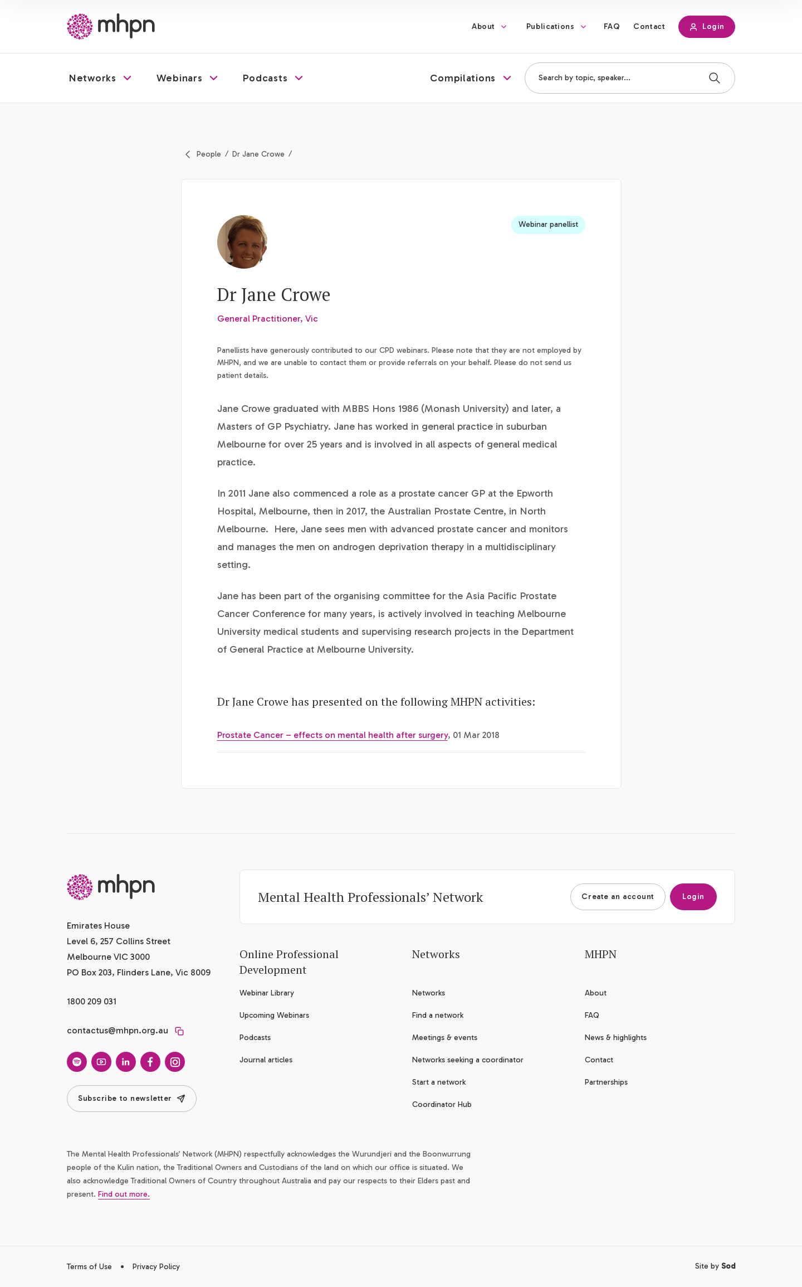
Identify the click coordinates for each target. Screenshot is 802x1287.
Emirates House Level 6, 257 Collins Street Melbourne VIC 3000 (118, 941)
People (209, 154)
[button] (101, 78)
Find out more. (124, 1194)
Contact (649, 26)
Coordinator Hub (442, 1104)
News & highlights (616, 1037)
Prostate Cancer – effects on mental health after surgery (332, 735)
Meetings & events (444, 1037)
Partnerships (606, 1082)
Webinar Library (266, 993)
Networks (428, 993)
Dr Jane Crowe (258, 154)
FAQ (612, 26)
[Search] (714, 78)
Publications (550, 26)
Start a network (439, 1082)
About (483, 26)
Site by (715, 1266)
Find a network (437, 1015)
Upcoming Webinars (274, 1015)
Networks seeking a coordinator (468, 1060)
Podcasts (255, 1037)
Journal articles (265, 1060)
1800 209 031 (91, 1001)
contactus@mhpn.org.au (117, 1030)
